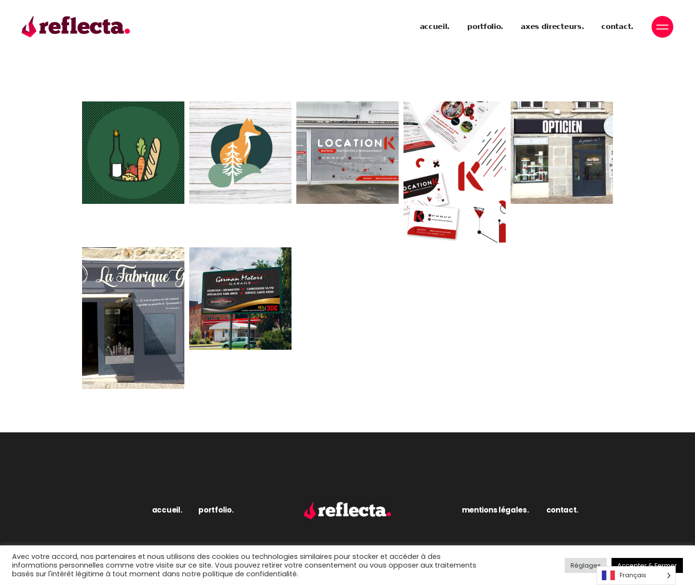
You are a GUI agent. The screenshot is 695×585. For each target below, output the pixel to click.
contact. (562, 510)
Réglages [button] (585, 565)
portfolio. (215, 510)
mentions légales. (495, 510)
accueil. (167, 510)
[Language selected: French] (636, 575)
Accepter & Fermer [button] (647, 565)
